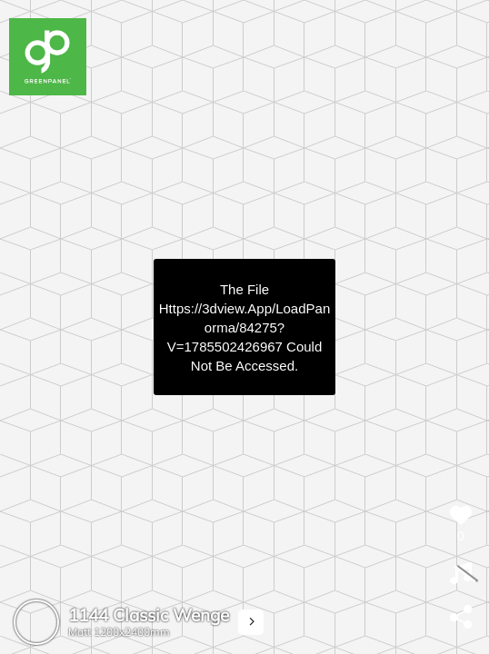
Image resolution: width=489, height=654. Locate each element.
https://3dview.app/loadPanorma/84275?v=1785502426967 (244, 327)
